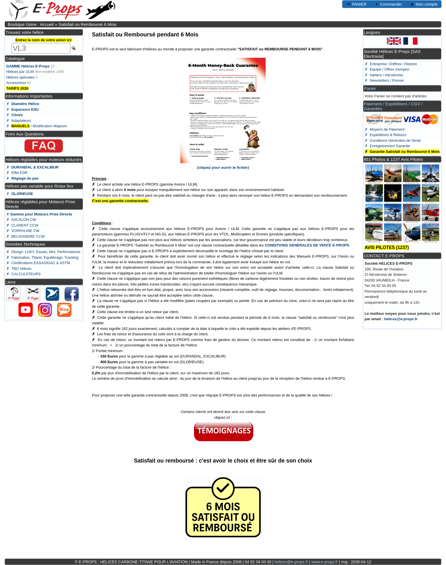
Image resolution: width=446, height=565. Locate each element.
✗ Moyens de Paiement (384, 129)
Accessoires (16, 83)
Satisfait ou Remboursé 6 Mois (87, 24)
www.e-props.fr (324, 562)
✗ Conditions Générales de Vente (393, 140)
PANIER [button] (356, 4)
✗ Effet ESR (17, 172)
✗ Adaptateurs (18, 120)
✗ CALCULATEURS (23, 274)
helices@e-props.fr (400, 319)
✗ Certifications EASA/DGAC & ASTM (38, 263)
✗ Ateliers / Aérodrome (384, 75)
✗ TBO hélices (19, 268)
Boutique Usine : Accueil (31, 24)
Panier (370, 88)
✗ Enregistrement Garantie (387, 146)
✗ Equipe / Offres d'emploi (387, 69)
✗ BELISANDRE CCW (25, 236)
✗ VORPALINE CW (23, 231)
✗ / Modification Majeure (36, 126)
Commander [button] (388, 4)
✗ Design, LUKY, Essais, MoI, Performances (43, 252)
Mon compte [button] (423, 4)
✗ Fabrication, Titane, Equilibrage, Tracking (42, 257)
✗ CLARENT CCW (22, 225)
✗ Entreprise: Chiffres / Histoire (391, 64)
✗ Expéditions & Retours (385, 135)
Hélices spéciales (20, 77)
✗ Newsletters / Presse (384, 80)
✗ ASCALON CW (21, 219)
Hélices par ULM (20, 71)
